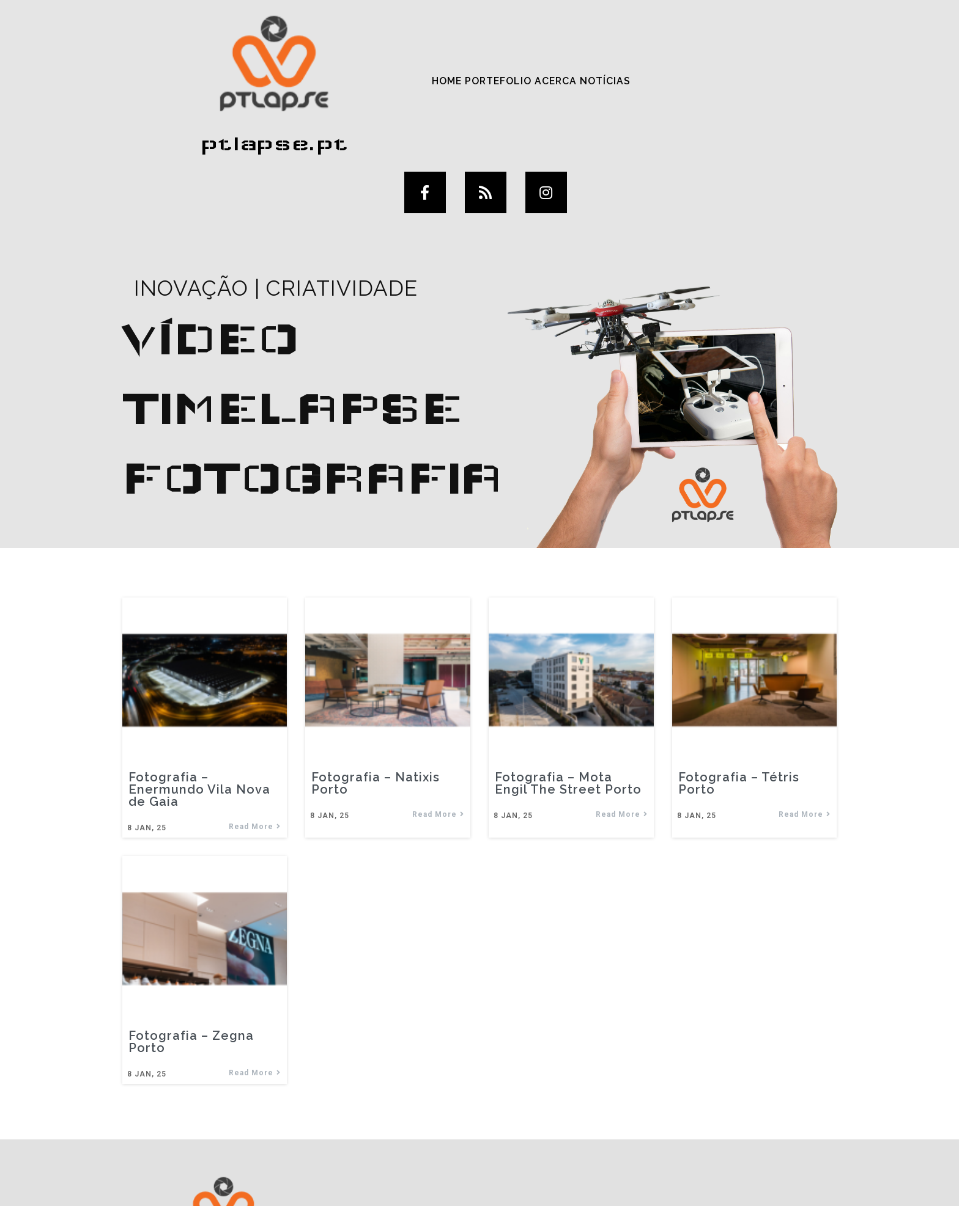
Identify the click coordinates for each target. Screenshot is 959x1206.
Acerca (413, 51)
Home (302, 51)
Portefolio (354, 51)
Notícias (463, 51)
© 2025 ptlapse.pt (479, 1180)
